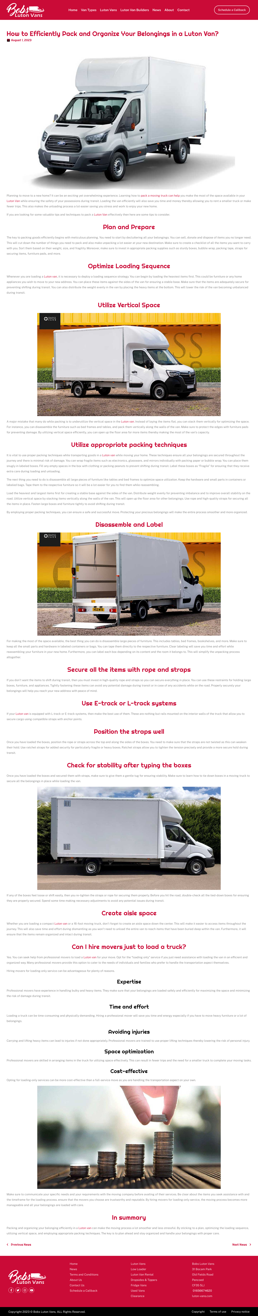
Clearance (137, 1296)
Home (72, 10)
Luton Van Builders (134, 10)
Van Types (88, 10)
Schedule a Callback (83, 1290)
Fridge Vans (139, 1285)
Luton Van (13, 201)
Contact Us (77, 1285)
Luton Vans (108, 10)
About (169, 10)
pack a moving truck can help (160, 195)
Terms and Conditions (84, 1274)
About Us (76, 1280)
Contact (183, 10)
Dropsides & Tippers (144, 1280)
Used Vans (138, 1290)
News (156, 10)
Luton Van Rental (142, 1274)
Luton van (50, 276)
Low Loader (138, 1269)
